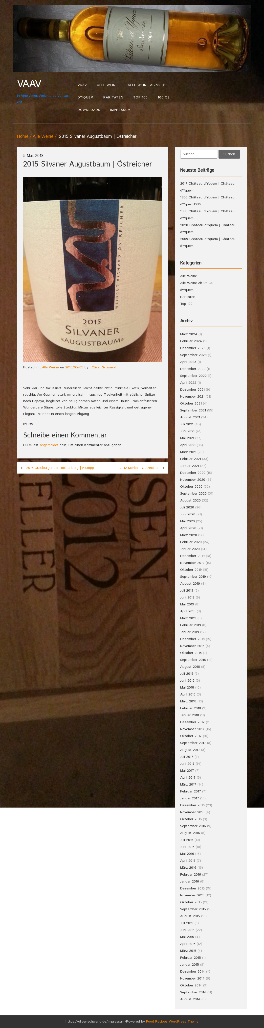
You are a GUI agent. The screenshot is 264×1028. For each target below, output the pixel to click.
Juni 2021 (187, 431)
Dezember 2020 (192, 472)
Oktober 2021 (191, 403)
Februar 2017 (190, 791)
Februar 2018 (190, 708)
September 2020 (193, 493)
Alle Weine (107, 85)
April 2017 (188, 777)
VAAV (82, 85)
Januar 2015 (189, 964)
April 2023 (188, 361)
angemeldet (49, 445)
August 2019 (190, 583)
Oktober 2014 (191, 985)
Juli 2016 (186, 839)
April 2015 (188, 943)
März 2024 (188, 334)
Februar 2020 (191, 542)
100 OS (164, 97)
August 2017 (190, 749)
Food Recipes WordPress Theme (172, 1021)
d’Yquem (85, 97)
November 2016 (192, 812)
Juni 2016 (187, 846)
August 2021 (190, 417)
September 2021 (193, 410)
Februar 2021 (190, 458)
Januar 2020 (190, 549)
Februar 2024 (191, 341)
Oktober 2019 (191, 569)
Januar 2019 (189, 632)
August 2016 (190, 833)
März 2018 (188, 701)
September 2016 (193, 826)
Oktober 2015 (191, 902)
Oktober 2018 (191, 652)
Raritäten (113, 97)
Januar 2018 (189, 715)
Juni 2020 (187, 514)
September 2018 (193, 659)
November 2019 (192, 562)
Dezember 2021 (192, 389)
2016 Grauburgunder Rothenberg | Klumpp (60, 467)
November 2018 (192, 646)
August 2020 (190, 500)
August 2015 (190, 916)
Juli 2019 (186, 590)
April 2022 (188, 382)
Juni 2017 (187, 763)
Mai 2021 (187, 438)
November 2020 (192, 479)
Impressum (120, 110)
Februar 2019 (190, 625)
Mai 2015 (187, 936)
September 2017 (193, 743)
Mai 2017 (187, 770)
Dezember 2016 (192, 805)
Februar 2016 (190, 874)
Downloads (89, 110)
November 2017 (192, 729)
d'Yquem (187, 289)
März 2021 (188, 452)
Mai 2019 (187, 604)
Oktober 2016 (191, 819)
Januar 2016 (189, 881)
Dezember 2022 (192, 368)
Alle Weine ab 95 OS (147, 85)
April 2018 (188, 694)
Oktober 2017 (191, 736)
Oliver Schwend (104, 367)
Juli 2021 (186, 424)
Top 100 (140, 97)
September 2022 (193, 375)
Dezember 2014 (192, 971)
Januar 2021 (189, 465)
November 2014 (192, 978)
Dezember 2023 (192, 348)
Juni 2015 (187, 930)
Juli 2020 (187, 507)
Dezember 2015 (192, 888)
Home (22, 136)
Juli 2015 (186, 923)
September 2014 (193, 992)
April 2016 (188, 860)
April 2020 (188, 528)
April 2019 (188, 611)
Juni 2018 (187, 680)
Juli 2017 (186, 756)
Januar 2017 (189, 798)
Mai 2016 (187, 853)
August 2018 (190, 666)
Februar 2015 (190, 957)
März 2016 (188, 867)
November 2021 (192, 396)
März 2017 (188, 784)
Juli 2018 (186, 673)
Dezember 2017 (192, 722)
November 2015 (192, 895)
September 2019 (193, 576)
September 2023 (193, 355)
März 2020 (188, 535)
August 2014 (190, 999)
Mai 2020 (187, 521)
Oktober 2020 (191, 486)
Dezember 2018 (192, 639)
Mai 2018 (187, 687)
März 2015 (188, 950)
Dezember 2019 (192, 555)
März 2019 (188, 618)
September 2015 (193, 909)
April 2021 (188, 445)
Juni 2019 (187, 597)
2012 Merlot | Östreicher (139, 467)
